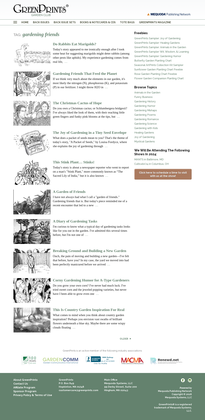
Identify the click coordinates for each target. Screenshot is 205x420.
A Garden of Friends (69, 192)
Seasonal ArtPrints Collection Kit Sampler (158, 65)
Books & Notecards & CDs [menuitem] (98, 22)
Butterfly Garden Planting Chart (153, 60)
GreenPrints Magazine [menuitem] (155, 22)
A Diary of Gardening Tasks (75, 221)
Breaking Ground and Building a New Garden (89, 251)
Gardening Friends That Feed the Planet (85, 74)
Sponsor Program (24, 391)
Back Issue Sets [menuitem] (65, 22)
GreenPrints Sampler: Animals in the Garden (160, 47)
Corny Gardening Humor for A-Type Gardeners (91, 280)
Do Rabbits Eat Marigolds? (74, 44)
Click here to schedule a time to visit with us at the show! (163, 174)
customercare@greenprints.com (78, 390)
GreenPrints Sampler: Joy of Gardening (157, 38)
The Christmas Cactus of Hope (77, 103)
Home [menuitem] (25, 22)
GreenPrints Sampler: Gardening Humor (157, 56)
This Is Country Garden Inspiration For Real (88, 310)
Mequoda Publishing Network (175, 391)
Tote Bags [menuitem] (127, 22)
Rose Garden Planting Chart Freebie (155, 73)
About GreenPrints (25, 379)
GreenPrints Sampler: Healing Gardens (157, 42)
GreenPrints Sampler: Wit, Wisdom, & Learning (161, 51)
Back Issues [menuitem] (41, 22)
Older (125, 339)
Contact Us (20, 383)
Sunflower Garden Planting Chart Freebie (158, 69)
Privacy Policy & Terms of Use (32, 395)
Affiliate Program (24, 387)
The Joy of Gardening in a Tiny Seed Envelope (89, 132)
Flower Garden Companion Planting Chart (159, 78)
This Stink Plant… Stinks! (73, 162)
